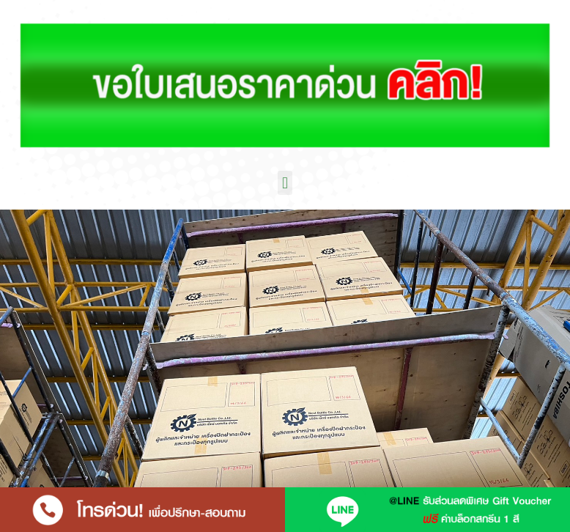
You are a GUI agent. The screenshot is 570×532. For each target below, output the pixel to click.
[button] (285, 183)
